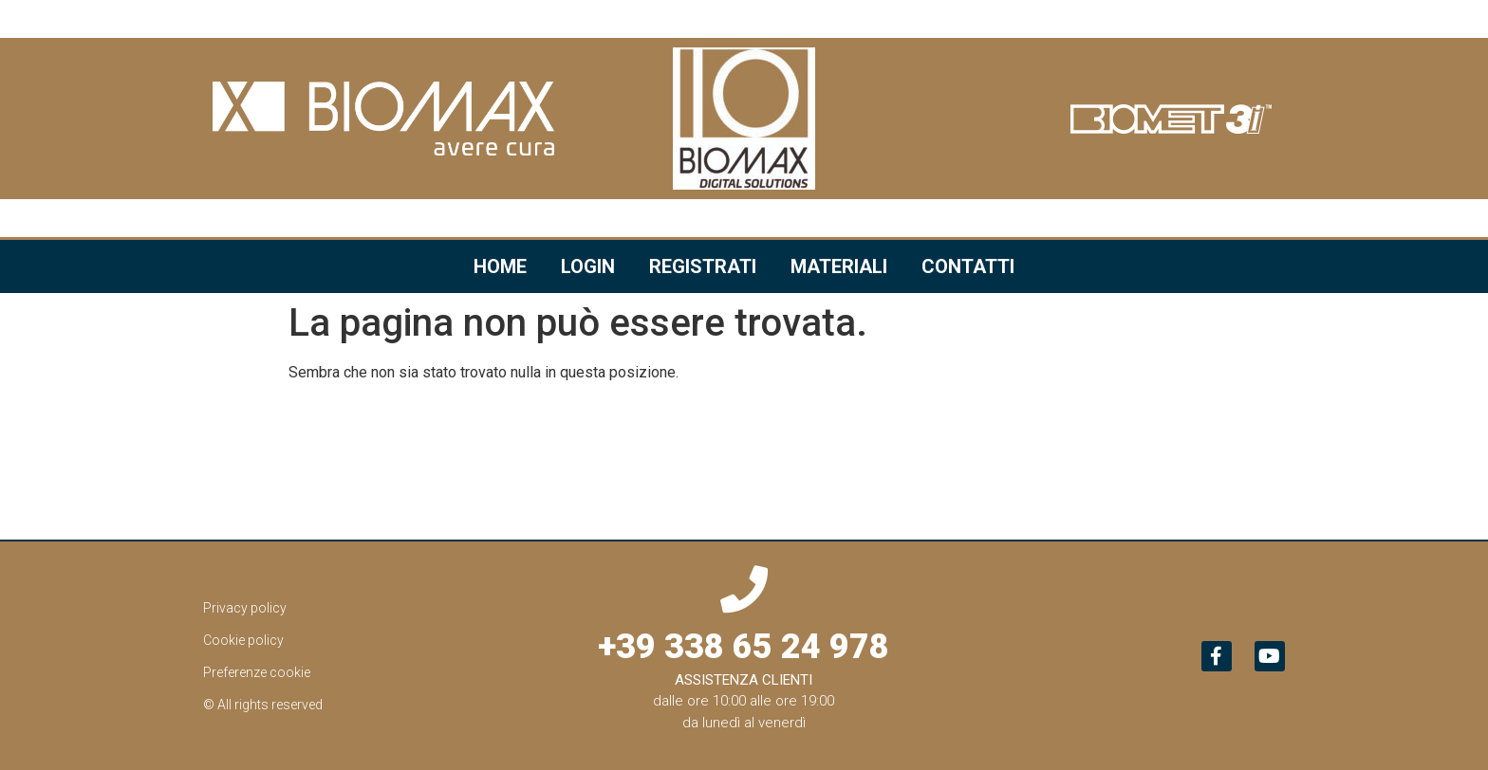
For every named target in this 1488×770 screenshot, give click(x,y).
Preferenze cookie (256, 672)
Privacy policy (245, 607)
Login (588, 266)
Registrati (702, 266)
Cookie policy (243, 640)
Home (500, 266)
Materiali (838, 266)
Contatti (967, 266)
